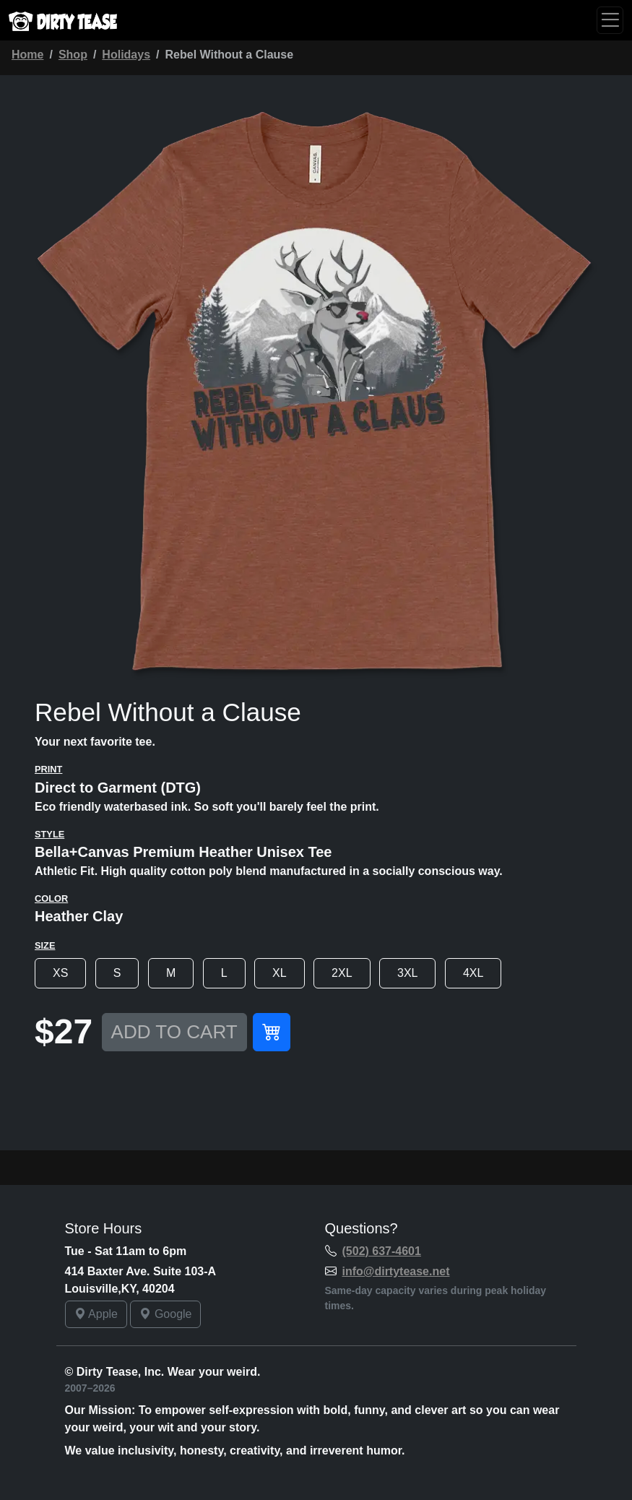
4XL (473, 973)
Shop (73, 54)
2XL (342, 973)
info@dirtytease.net (396, 1271)
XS (60, 973)
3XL (407, 973)
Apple (96, 1314)
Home (27, 54)
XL (279, 973)
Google (165, 1314)
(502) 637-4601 (381, 1251)
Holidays (126, 54)
